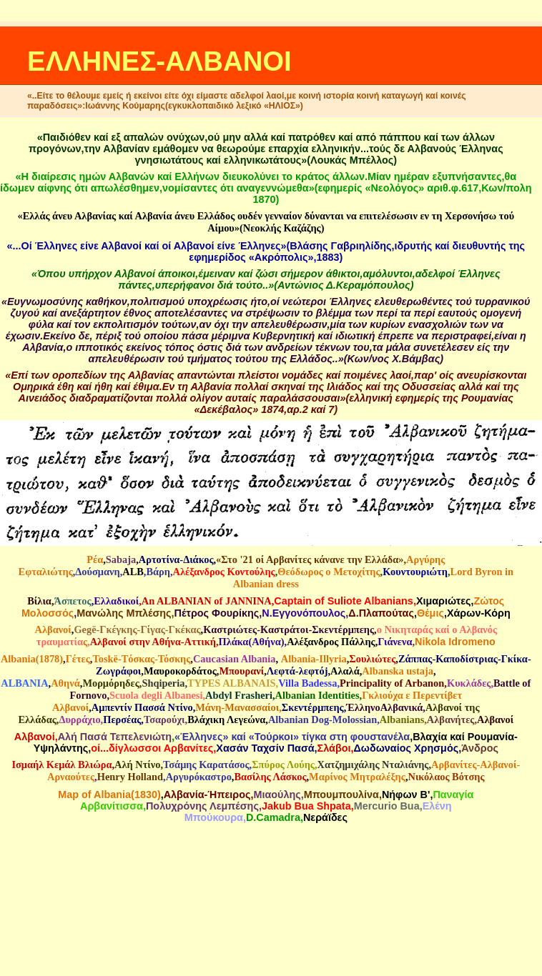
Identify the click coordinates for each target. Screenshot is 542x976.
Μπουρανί (241, 671)
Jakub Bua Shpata (306, 806)
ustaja (419, 671)
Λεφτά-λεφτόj (297, 671)
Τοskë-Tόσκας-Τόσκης (141, 658)
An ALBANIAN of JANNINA (207, 601)
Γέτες (78, 658)
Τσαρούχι (164, 719)
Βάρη (158, 571)
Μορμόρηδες (110, 683)
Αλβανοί (53, 629)
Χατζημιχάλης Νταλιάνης (373, 764)
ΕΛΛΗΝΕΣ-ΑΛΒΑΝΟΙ (159, 61)
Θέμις (430, 613)
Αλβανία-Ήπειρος (207, 794)
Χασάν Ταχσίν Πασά (265, 748)
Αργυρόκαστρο (199, 776)
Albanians (402, 719)
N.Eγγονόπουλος (303, 613)
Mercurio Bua (387, 806)
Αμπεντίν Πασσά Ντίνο (142, 707)
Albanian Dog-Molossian (322, 719)
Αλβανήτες (451, 719)
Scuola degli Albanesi (155, 695)
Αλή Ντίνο (137, 764)
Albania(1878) (32, 658)
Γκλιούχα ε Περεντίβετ (412, 695)
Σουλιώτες (372, 658)
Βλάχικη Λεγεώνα (226, 719)
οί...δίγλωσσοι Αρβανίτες (152, 748)
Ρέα (95, 559)
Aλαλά (345, 671)
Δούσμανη (97, 571)
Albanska (382, 671)
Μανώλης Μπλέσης (124, 613)
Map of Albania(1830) (109, 794)
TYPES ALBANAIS (231, 683)
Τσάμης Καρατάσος (206, 764)
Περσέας (122, 719)
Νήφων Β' (406, 794)
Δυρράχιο (79, 719)
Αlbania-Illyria (314, 658)
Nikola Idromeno (455, 641)
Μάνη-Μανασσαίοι (237, 707)
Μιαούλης (276, 794)
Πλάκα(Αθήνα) (251, 641)
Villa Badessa (307, 683)
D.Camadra (273, 817)
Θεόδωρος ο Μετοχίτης (328, 571)
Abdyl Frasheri (238, 695)
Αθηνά (65, 683)
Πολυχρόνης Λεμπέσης (202, 806)
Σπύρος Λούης (283, 764)
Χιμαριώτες (443, 601)
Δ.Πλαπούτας (381, 613)
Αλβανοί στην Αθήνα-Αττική (153, 641)
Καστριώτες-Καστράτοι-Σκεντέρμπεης (288, 629)
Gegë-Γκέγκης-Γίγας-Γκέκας (137, 629)
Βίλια (39, 601)
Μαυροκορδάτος (180, 671)
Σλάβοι (334, 748)
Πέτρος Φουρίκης (217, 613)
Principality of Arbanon (392, 683)
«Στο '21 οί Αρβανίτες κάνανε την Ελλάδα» (309, 559)
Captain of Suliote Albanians (343, 601)
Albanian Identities (317, 695)
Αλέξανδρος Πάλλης (331, 641)
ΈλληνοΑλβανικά (384, 707)
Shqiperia (163, 683)
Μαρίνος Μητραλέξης (357, 776)
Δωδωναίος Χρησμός (405, 748)
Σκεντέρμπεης (313, 707)
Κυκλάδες (469, 683)
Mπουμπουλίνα (341, 794)
